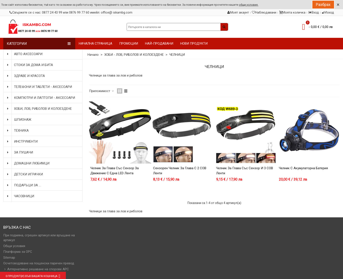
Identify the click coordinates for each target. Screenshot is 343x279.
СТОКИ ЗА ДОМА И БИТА (29, 64)
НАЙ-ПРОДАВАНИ (159, 43)
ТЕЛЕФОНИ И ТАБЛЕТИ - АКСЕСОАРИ (39, 86)
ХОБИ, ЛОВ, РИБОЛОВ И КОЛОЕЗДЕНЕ (39, 108)
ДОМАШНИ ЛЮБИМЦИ (27, 163)
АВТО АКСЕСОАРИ (24, 54)
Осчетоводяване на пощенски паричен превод (38, 263)
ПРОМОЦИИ (128, 43)
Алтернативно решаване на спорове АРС (36, 269)
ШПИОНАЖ (18, 119)
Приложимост (101, 91)
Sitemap (9, 258)
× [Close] (338, 5)
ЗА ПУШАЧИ (19, 152)
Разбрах (323, 4)
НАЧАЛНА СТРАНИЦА (95, 43)
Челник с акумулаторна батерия (303, 168)
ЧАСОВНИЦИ (20, 196)
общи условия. (248, 4)
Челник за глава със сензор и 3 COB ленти (244, 170)
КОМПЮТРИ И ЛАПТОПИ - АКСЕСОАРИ (40, 97)
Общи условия (14, 246)
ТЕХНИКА (17, 130)
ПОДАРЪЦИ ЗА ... (23, 185)
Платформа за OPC (17, 252)
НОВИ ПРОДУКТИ (194, 43)
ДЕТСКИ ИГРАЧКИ (24, 174)
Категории (39, 43)
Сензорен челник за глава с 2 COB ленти (179, 170)
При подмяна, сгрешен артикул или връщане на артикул (39, 237)
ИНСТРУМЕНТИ (22, 141)
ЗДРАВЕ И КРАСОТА (25, 75)
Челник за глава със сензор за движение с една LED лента (114, 170)
